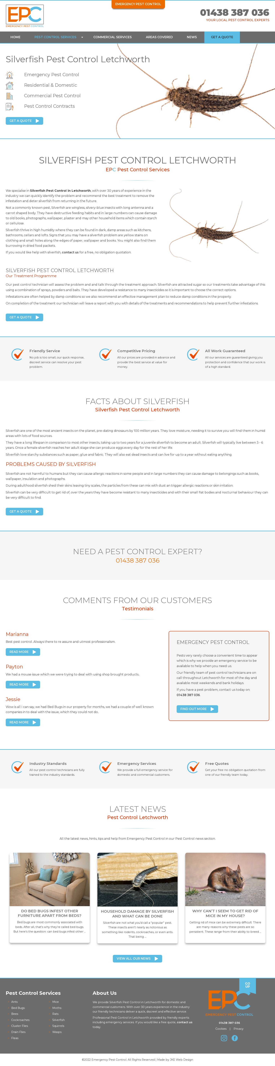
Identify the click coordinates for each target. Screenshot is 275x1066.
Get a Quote (222, 37)
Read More (19, 652)
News (192, 37)
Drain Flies (18, 1032)
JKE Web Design (181, 1059)
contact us (70, 252)
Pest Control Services (55, 37)
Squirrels (58, 1026)
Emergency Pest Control (138, 4)
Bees (14, 1014)
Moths (56, 1008)
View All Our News (134, 958)
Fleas (14, 1038)
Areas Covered (159, 37)
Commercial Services (112, 37)
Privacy (238, 1028)
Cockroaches (20, 1020)
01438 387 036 (234, 12)
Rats (55, 1014)
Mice (55, 1002)
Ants (14, 1002)
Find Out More (193, 709)
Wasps (56, 1032)
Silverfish (58, 1020)
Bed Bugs (18, 1008)
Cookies (220, 1028)
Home (15, 37)
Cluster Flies (19, 1026)
